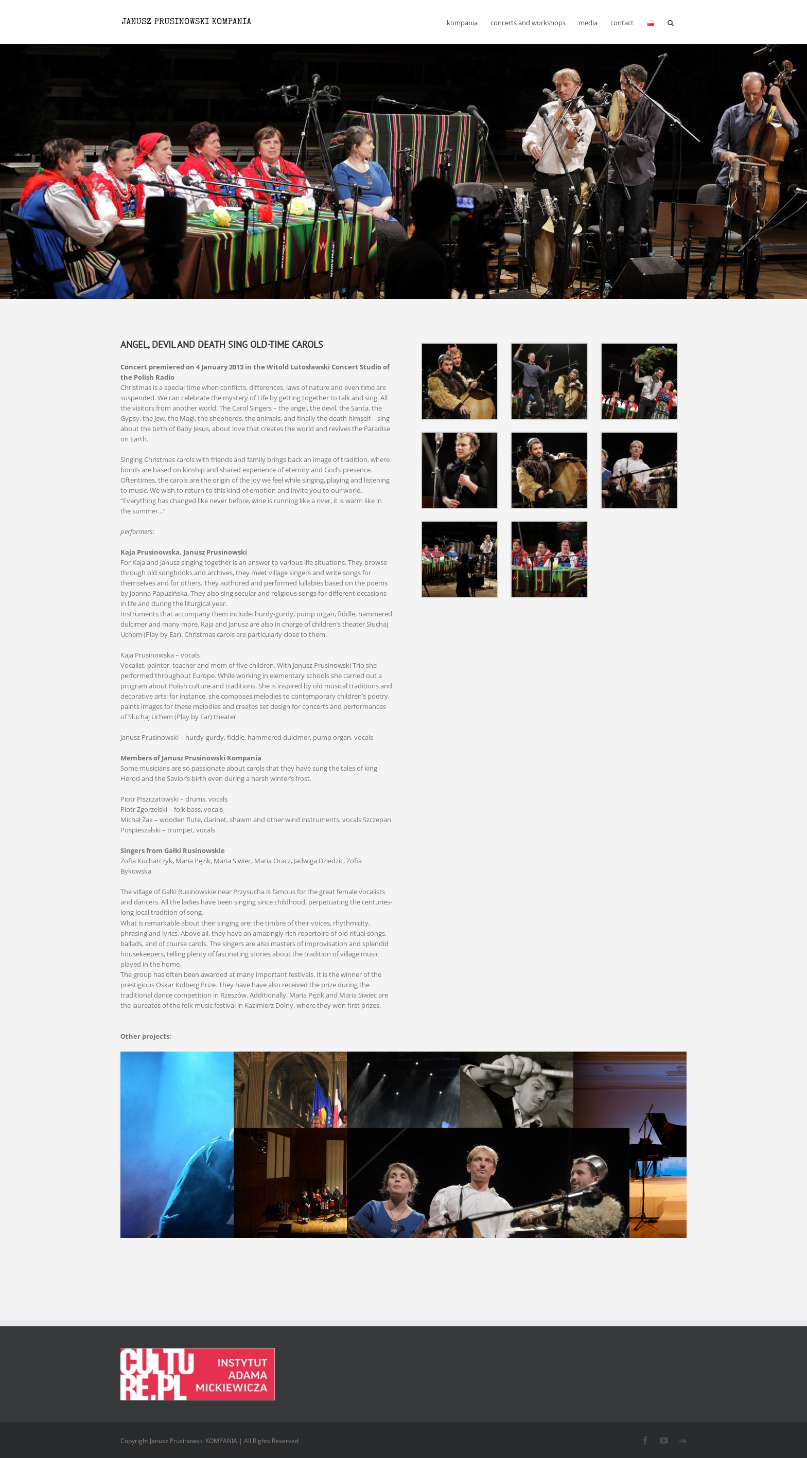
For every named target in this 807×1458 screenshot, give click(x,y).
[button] (671, 22)
